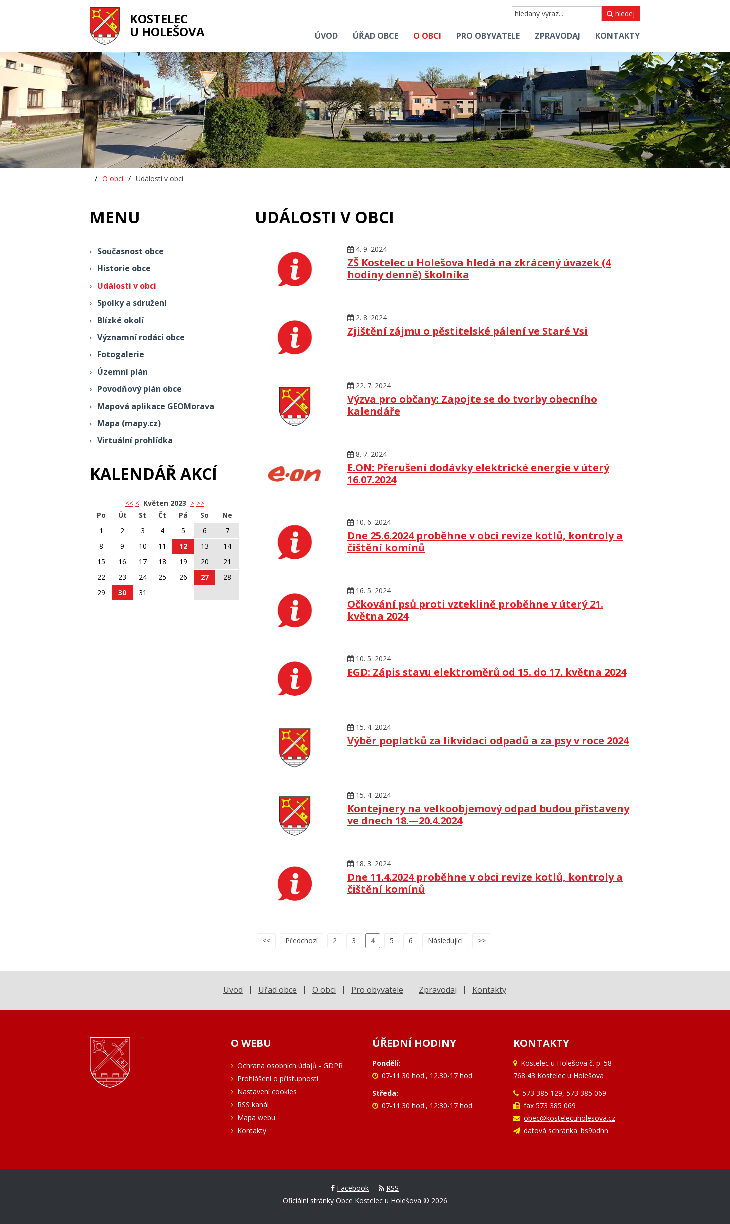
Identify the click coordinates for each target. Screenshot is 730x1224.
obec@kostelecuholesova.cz (570, 1118)
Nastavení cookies (267, 1091)
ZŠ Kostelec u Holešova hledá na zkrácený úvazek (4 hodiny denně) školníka (479, 268)
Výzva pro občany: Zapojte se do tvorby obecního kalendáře (473, 405)
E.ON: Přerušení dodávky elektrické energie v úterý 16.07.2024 (479, 473)
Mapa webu (257, 1117)
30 (122, 592)
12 (184, 546)
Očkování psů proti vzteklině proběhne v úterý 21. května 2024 (476, 610)
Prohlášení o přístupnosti (278, 1078)
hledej (621, 13)
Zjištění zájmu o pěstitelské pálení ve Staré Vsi (468, 331)
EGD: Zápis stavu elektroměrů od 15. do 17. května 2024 (487, 672)
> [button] (192, 503)
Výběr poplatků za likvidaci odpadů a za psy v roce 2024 (488, 740)
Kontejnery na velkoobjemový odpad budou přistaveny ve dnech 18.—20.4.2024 (489, 814)
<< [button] (130, 503)
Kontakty (252, 1130)
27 (205, 577)
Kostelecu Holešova (167, 25)
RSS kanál (253, 1104)
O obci (113, 178)
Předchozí (302, 940)
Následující (445, 940)
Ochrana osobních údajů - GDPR (290, 1065)
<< (266, 940)
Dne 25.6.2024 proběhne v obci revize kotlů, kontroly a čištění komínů (485, 541)
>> (200, 503)
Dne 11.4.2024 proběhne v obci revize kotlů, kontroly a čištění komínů (485, 883)
